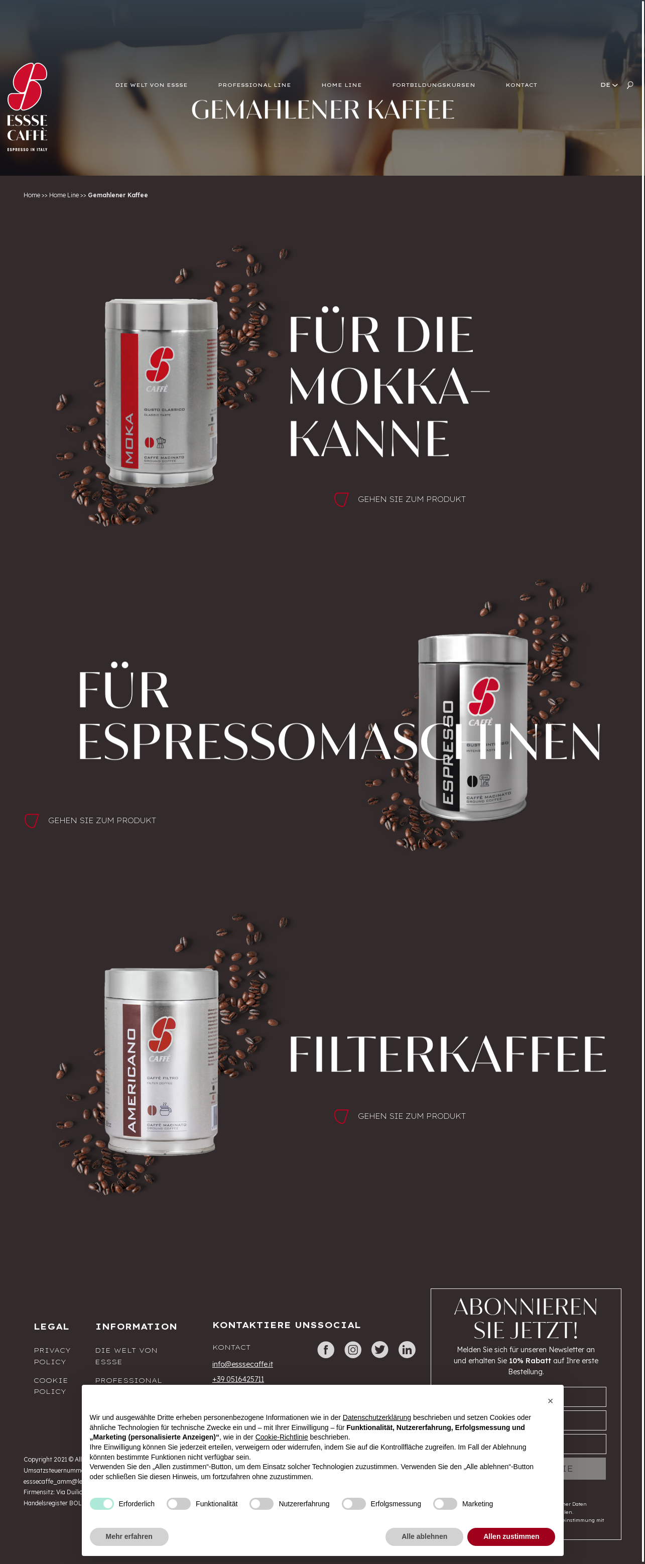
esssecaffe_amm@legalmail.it (66, 1481)
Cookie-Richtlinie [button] (281, 1437)
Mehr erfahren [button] (129, 1536)
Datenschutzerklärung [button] (377, 1417)
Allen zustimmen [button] (511, 1536)
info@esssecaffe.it (242, 1364)
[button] (551, 1401)
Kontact (231, 1347)
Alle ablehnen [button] (424, 1536)
